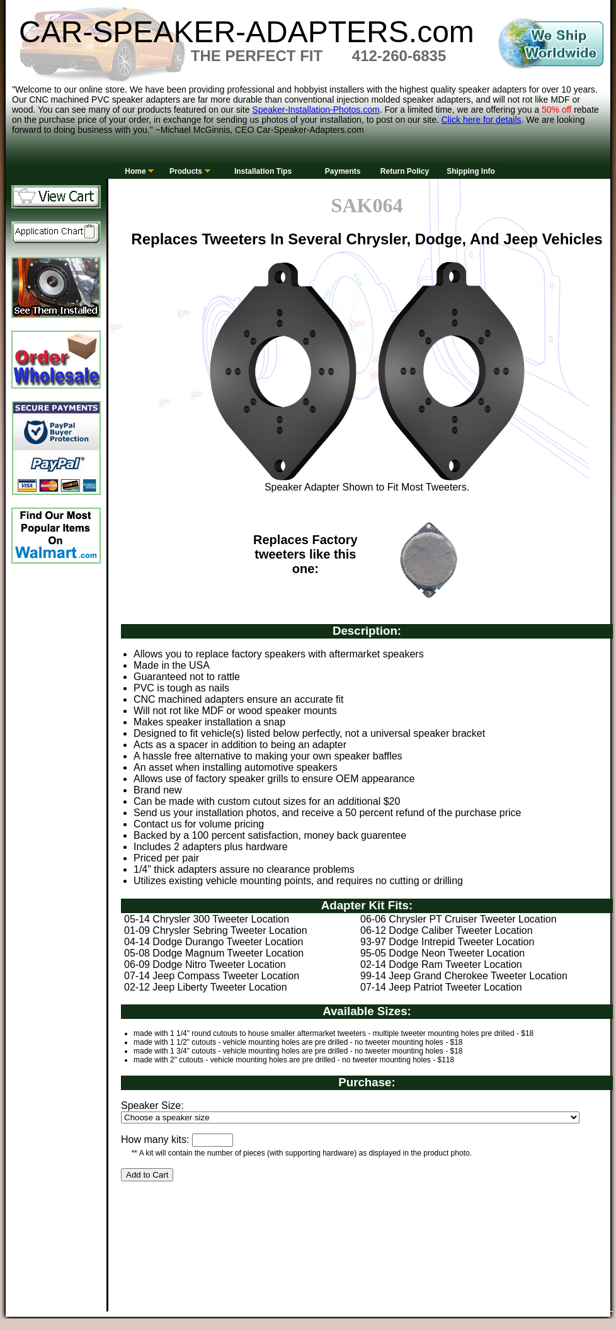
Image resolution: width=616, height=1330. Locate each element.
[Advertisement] (178, 1261)
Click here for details (482, 120)
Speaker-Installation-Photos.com (315, 110)
